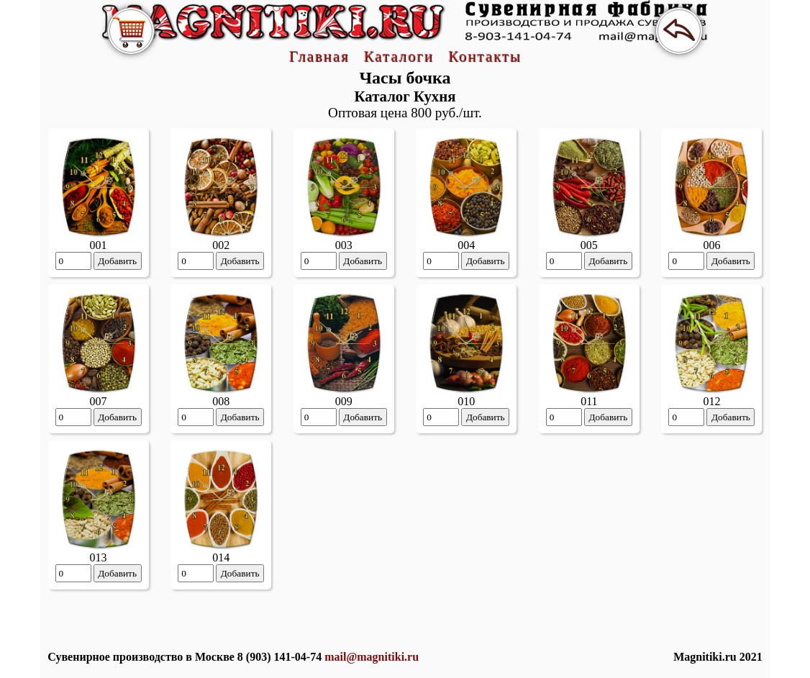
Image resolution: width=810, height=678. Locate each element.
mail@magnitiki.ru (371, 657)
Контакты (485, 56)
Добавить (117, 261)
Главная (318, 56)
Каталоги (398, 56)
